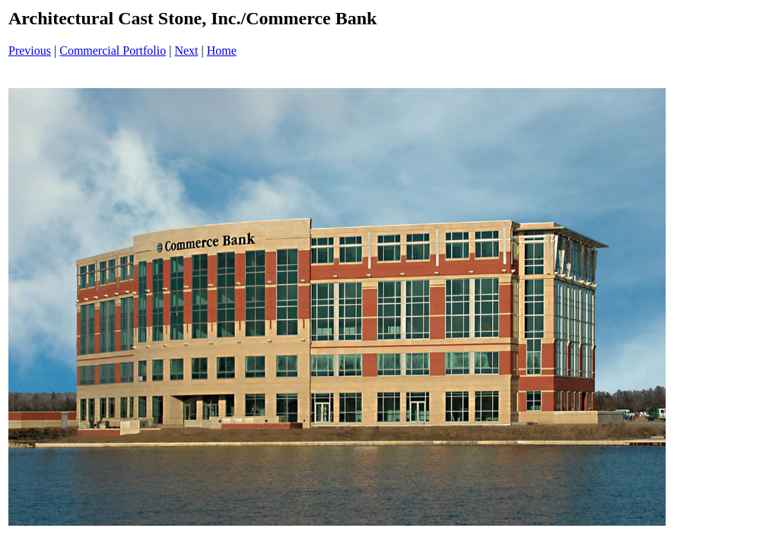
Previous (29, 50)
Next (186, 50)
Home (222, 50)
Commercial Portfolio (112, 50)
